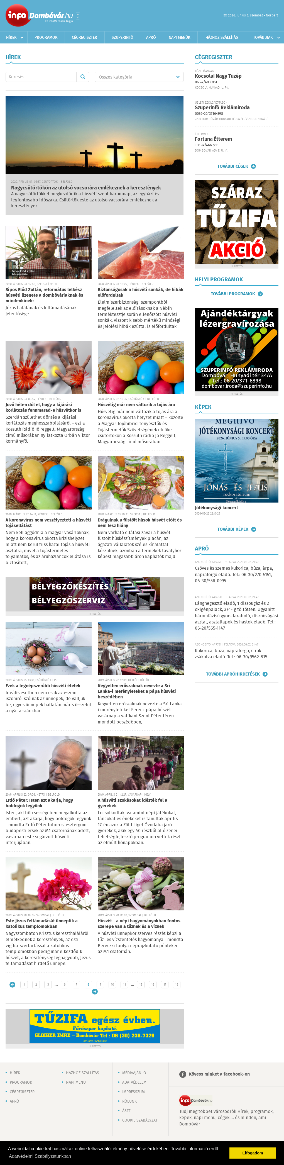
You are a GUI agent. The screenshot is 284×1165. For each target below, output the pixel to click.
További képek (232, 529)
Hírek (11, 38)
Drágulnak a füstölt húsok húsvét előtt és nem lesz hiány (140, 523)
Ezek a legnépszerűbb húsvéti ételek (43, 686)
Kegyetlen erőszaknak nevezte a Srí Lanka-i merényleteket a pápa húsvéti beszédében (137, 692)
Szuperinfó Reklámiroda (222, 108)
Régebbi (94, 991)
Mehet (82, 77)
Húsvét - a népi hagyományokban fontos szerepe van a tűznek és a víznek (139, 924)
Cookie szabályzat (139, 1120)
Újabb (12, 984)
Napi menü (76, 1082)
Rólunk (129, 1101)
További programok (233, 293)
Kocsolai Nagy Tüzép (218, 76)
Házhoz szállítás (221, 38)
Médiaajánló (134, 1073)
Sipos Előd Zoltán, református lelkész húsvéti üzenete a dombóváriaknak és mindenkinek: (44, 295)
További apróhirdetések (233, 674)
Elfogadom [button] (253, 1153)
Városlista (78, 16)
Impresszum (133, 1092)
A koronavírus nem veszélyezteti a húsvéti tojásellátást (48, 523)
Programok (46, 38)
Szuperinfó (122, 38)
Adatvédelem (134, 1082)
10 (112, 984)
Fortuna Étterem (213, 139)
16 (152, 984)
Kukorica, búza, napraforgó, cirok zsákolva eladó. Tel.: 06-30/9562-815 (231, 654)
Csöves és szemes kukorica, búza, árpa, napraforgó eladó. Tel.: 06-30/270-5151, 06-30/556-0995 (234, 574)
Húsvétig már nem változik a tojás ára (136, 404)
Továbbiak (263, 38)
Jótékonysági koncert (216, 507)
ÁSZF (126, 1111)
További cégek (232, 166)
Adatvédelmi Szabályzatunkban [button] (40, 1156)
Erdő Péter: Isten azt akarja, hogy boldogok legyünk (39, 803)
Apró (151, 38)
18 (176, 984)
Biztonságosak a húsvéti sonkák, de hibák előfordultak (140, 292)
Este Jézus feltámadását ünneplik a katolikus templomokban (42, 924)
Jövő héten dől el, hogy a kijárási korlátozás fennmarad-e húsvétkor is (43, 407)
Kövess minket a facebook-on (219, 1074)
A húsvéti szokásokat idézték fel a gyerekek (132, 803)
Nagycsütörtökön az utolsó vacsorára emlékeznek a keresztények (86, 188)
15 (140, 984)
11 (124, 984)
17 (164, 984)
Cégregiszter (84, 38)
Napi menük (179, 38)
